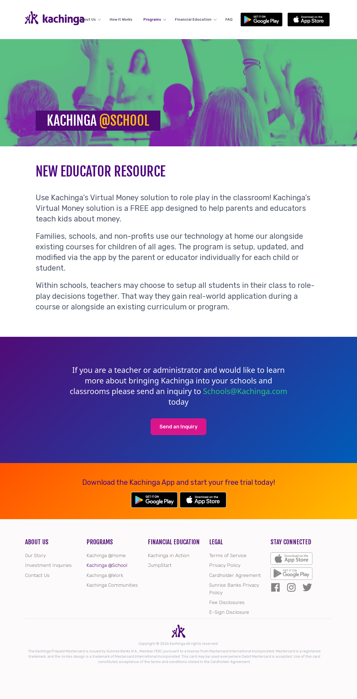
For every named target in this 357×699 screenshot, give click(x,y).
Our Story (35, 555)
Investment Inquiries (48, 565)
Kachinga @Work (104, 575)
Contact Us (37, 575)
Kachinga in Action (168, 555)
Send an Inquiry (178, 427)
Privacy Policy (224, 565)
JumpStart (160, 565)
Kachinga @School (106, 565)
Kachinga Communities (112, 585)
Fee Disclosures (227, 602)
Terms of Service (228, 555)
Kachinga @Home (106, 555)
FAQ (261, 19)
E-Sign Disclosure (229, 612)
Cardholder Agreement (235, 575)
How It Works (146, 19)
